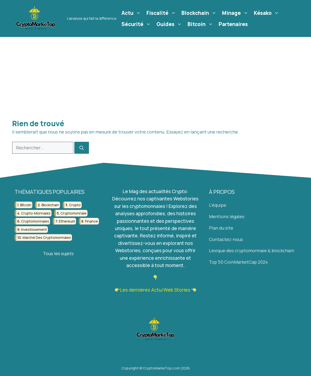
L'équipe (217, 205)
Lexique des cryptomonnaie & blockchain (251, 251)
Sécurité (136, 24)
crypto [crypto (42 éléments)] (75, 205)
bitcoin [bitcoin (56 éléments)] (25, 205)
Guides (169, 24)
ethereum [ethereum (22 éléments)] (67, 221)
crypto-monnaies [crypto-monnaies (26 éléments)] (36, 213)
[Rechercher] (81, 148)
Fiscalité (162, 12)
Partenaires (233, 24)
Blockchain (199, 12)
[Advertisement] (155, 73)
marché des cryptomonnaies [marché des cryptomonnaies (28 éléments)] (47, 237)
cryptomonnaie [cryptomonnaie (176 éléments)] (73, 213)
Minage (236, 12)
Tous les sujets (58, 253)
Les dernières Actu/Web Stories (155, 290)
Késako (267, 12)
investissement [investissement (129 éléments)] (34, 229)
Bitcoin (201, 24)
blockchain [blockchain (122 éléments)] (50, 205)
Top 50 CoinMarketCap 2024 (238, 262)
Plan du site (221, 228)
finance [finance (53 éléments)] (91, 221)
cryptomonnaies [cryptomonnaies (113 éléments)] (35, 221)
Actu (131, 12)
